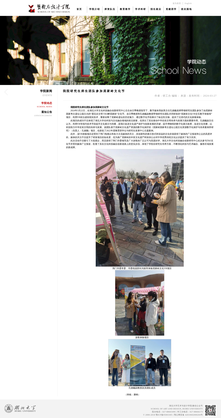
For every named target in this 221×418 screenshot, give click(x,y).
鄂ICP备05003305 (164, 415)
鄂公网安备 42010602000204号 (188, 415)
